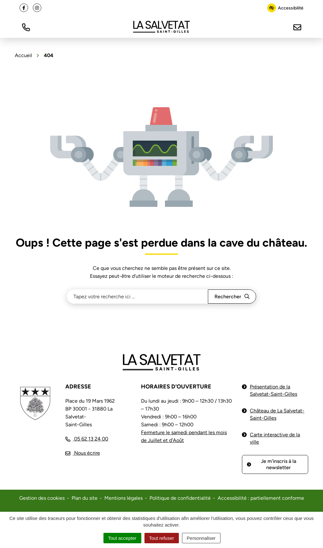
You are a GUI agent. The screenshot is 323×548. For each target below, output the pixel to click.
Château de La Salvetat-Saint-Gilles (277, 414)
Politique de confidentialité (180, 498)
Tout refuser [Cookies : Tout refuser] (161, 538)
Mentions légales (123, 498)
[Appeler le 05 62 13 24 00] (86, 439)
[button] (26, 26)
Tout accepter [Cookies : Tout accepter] (122, 538)
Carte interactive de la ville (275, 438)
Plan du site (84, 498)
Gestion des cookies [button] (42, 498)
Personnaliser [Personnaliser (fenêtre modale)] (201, 538)
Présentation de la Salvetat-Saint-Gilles (273, 390)
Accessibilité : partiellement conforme (261, 498)
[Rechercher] (232, 296)
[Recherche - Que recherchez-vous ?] (137, 296)
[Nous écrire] (297, 26)
